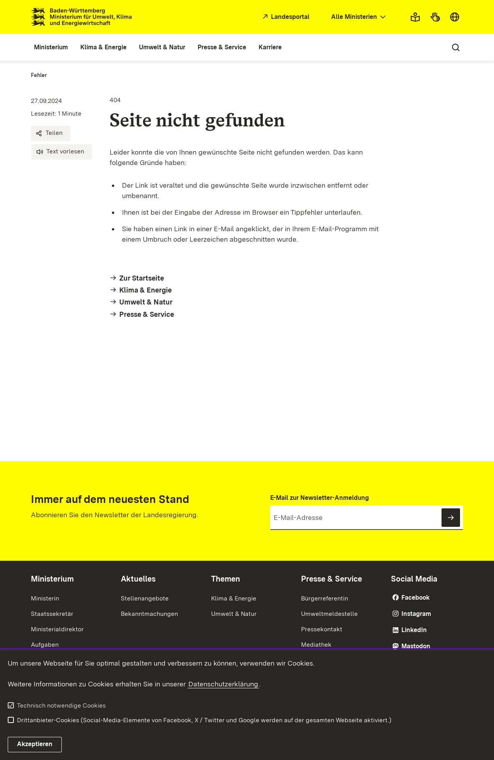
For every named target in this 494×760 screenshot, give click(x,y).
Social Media (414, 578)
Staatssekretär (52, 613)
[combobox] (359, 17)
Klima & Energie (233, 598)
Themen (225, 578)
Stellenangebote (145, 598)
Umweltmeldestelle (329, 613)
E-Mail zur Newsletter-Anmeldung (319, 497)
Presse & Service (331, 578)
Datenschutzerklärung (223, 684)
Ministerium (52, 578)
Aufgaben (45, 644)
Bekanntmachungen (149, 613)
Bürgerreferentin (324, 598)
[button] (50, 133)
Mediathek (316, 644)
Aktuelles (138, 578)
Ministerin (45, 598)
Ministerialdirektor (57, 629)
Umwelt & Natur (234, 613)
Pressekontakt (321, 629)
